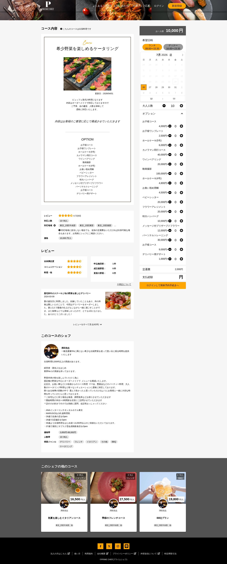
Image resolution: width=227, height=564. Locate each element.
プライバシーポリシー (124, 553)
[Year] (165, 55)
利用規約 (89, 553)
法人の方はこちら (60, 553)
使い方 (77, 553)
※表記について (124, 284)
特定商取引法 (170, 553)
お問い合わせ (121, 5)
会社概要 (102, 553)
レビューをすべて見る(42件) (86, 324)
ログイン (159, 5)
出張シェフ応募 (141, 5)
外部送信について (150, 553)
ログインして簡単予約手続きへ (163, 285)
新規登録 (177, 5)
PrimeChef (47, 5)
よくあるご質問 (101, 5)
